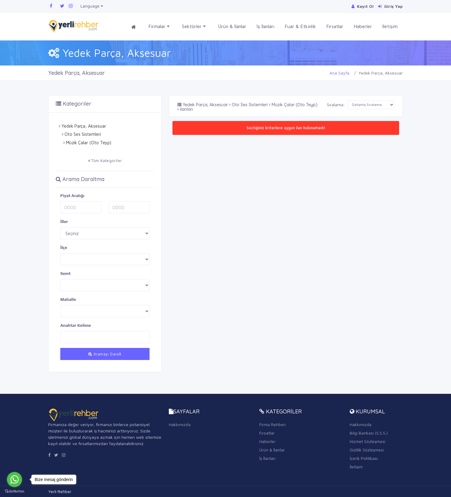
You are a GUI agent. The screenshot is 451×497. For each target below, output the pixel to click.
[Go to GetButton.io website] (14, 491)
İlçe (63, 247)
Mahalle (68, 299)
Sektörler (194, 26)
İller (64, 221)
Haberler (363, 26)
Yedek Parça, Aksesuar (84, 126)
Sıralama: (336, 104)
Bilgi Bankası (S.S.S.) (369, 432)
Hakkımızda (180, 424)
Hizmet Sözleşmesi (367, 441)
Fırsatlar (334, 26)
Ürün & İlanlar (232, 26)
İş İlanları (265, 26)
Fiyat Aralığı (72, 195)
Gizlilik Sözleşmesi (367, 449)
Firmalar (158, 26)
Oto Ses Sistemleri (83, 134)
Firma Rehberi (272, 424)
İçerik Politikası (364, 458)
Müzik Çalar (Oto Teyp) (88, 142)
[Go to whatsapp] (14, 479)
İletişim (390, 26)
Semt (65, 273)
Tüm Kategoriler (105, 160)
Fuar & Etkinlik (300, 26)
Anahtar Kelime (75, 325)
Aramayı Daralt (104, 354)
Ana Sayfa (339, 72)
